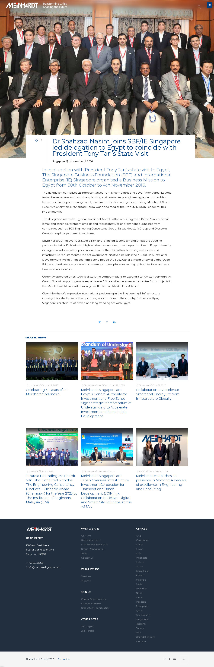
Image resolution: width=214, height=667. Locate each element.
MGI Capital (87, 626)
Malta (139, 584)
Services (86, 576)
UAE (138, 632)
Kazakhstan (142, 571)
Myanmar (141, 588)
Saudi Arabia (143, 614)
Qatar (139, 610)
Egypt (139, 549)
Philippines (142, 606)
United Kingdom (145, 636)
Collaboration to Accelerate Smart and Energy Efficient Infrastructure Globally (158, 394)
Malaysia (141, 579)
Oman (139, 597)
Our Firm (86, 535)
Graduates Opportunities (95, 607)
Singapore (142, 619)
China (139, 544)
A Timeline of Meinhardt (94, 544)
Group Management (92, 549)
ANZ (138, 535)
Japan (139, 566)
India (139, 553)
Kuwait (140, 575)
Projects (86, 580)
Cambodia (142, 540)
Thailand (141, 623)
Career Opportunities (93, 599)
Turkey (140, 628)
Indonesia (141, 557)
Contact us (87, 557)
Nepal (139, 593)
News (84, 553)
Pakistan (141, 601)
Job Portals (87, 630)
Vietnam (141, 641)
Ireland (140, 562)
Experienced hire (91, 603)
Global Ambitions (90, 540)
